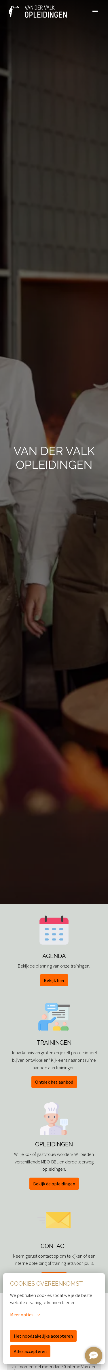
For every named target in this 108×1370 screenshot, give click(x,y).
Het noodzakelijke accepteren (43, 1336)
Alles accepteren (30, 1351)
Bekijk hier (54, 980)
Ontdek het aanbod (54, 1082)
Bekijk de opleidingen (54, 1184)
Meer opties (25, 1314)
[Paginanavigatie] (95, 11)
